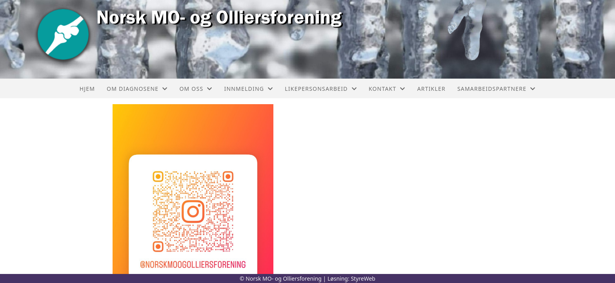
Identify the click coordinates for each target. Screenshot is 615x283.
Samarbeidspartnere (496, 88)
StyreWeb (363, 278)
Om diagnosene (137, 88)
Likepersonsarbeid (321, 88)
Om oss (195, 88)
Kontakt (387, 88)
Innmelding (248, 88)
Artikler (431, 88)
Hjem (87, 88)
